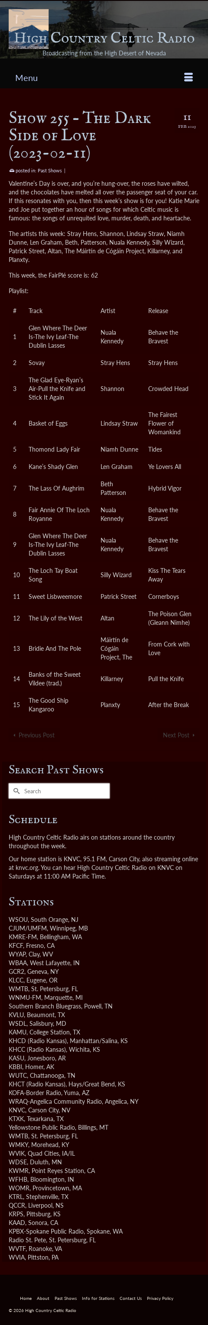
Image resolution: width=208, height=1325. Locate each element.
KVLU (16, 1014)
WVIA (17, 1257)
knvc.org (27, 867)
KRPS (16, 1214)
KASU (16, 1058)
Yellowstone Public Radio (42, 1127)
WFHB (18, 1179)
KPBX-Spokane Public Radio (46, 1231)
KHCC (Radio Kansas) (37, 1049)
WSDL (17, 1023)
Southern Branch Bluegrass (45, 1006)
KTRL (16, 1196)
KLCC (16, 980)
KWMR (19, 1170)
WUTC (18, 1075)
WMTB (18, 988)
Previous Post (37, 735)
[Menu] (104, 77)
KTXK (16, 1118)
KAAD (17, 1222)
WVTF (17, 1248)
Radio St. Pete (27, 1240)
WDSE (18, 1162)
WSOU (18, 919)
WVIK (17, 1153)
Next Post (176, 735)
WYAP (17, 954)
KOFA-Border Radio (35, 1092)
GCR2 (16, 971)
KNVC (17, 1110)
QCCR (17, 1205)
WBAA (18, 962)
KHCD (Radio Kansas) (38, 1040)
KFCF (16, 945)
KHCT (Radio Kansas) (37, 1084)
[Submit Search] (15, 790)
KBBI (15, 1066)
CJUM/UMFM (28, 928)
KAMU (17, 1032)
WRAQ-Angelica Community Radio (55, 1101)
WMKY (18, 1144)
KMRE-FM (23, 936)
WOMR (19, 1188)
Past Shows (50, 170)
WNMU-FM (25, 997)
